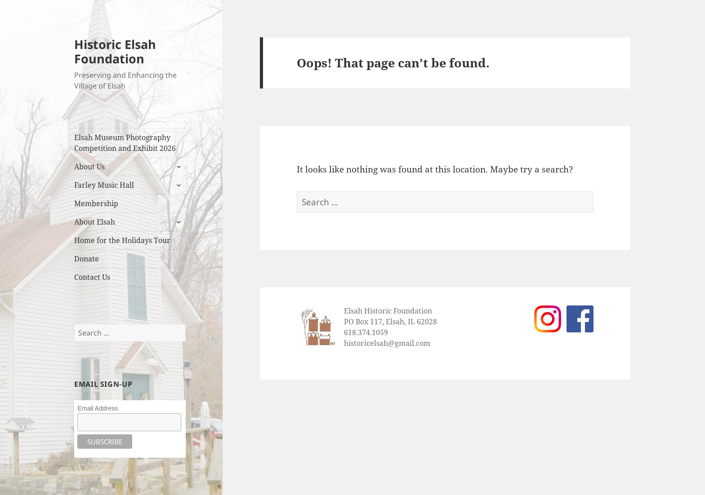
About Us (89, 167)
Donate (86, 259)
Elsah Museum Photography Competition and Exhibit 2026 (125, 143)
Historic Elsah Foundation (115, 51)
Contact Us (92, 277)
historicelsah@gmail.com (387, 343)
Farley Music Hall (104, 185)
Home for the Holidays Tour (122, 240)
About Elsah (94, 222)
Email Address (97, 408)
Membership (96, 203)
